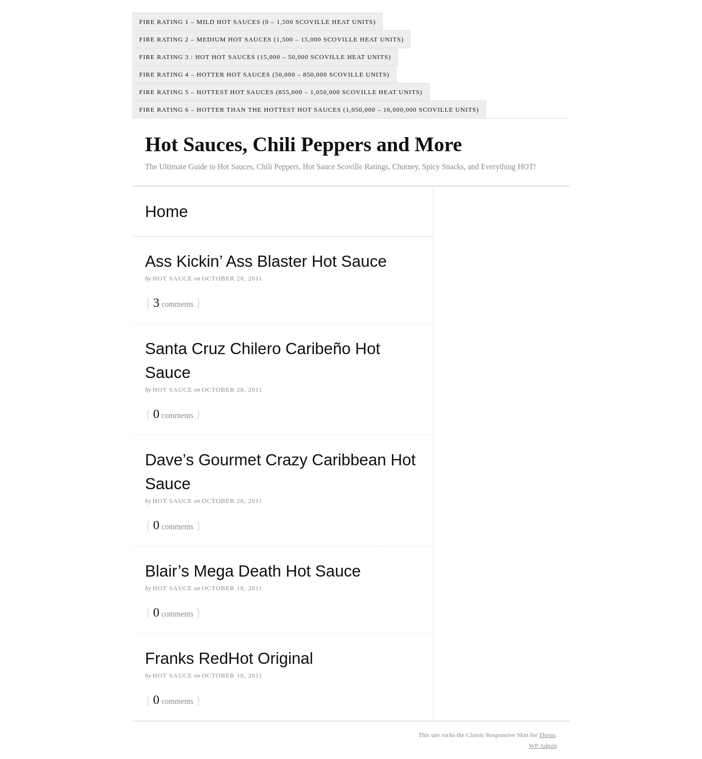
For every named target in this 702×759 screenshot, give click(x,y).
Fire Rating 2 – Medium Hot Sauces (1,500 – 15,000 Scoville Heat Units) (271, 39)
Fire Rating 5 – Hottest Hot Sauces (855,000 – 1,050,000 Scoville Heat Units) (281, 92)
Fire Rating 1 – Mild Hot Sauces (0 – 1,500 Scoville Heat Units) (257, 21)
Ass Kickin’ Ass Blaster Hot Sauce (266, 261)
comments (173, 303)
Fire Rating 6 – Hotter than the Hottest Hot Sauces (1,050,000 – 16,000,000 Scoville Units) (309, 109)
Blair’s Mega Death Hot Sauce (253, 571)
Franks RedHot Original (229, 658)
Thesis (547, 735)
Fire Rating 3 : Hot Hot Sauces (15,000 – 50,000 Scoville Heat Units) (265, 56)
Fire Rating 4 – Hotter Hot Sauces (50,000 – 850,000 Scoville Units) (264, 74)
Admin (543, 745)
